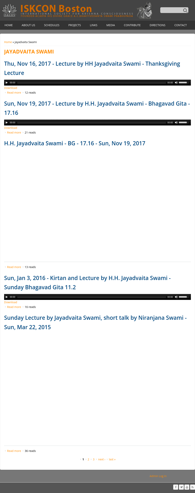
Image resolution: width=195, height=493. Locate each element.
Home (9, 25)
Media (110, 25)
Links (93, 25)
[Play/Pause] (6, 82)
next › (101, 459)
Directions (157, 25)
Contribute (132, 25)
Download (10, 88)
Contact (180, 25)
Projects (74, 25)
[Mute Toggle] (176, 82)
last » (112, 459)
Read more (14, 92)
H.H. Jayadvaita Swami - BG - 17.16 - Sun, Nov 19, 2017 (74, 143)
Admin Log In (158, 476)
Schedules (51, 25)
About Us (28, 25)
